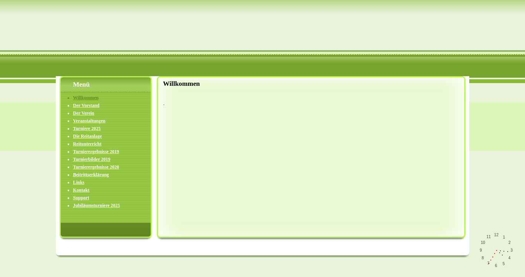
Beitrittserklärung (91, 174)
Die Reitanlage (87, 136)
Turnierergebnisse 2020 (96, 167)
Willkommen (85, 97)
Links (78, 182)
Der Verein (83, 113)
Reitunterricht (87, 144)
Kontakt (81, 190)
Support (81, 197)
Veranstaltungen (89, 120)
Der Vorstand (86, 105)
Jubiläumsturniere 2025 (96, 205)
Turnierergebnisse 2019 (96, 151)
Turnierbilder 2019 (91, 159)
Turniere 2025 (87, 128)
